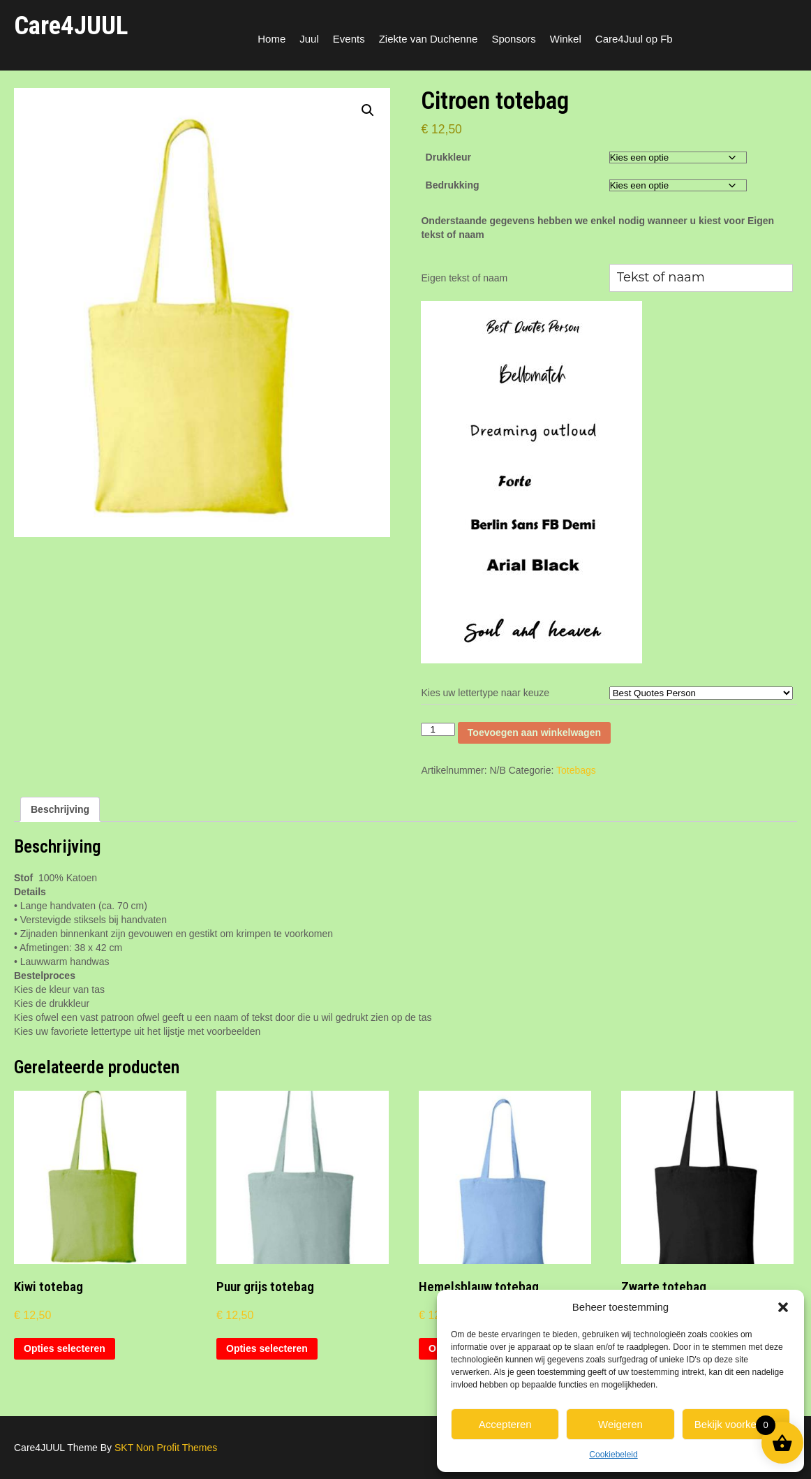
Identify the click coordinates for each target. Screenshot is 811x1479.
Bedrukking (452, 185)
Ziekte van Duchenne (428, 39)
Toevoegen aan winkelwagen (534, 732)
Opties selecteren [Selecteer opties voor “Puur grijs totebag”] (267, 1348)
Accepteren (505, 1424)
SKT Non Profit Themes (165, 1447)
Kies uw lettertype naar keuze (485, 692)
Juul (309, 39)
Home (271, 39)
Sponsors (513, 39)
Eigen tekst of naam (464, 278)
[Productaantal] (437, 729)
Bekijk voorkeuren (735, 1424)
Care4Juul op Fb (634, 39)
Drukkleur (448, 157)
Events (349, 39)
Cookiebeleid (613, 1454)
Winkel (565, 39)
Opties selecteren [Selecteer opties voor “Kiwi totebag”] (64, 1348)
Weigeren (620, 1424)
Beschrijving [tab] (60, 809)
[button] (783, 1307)
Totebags (576, 770)
